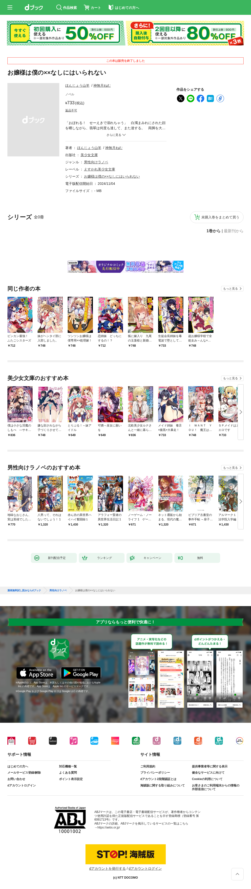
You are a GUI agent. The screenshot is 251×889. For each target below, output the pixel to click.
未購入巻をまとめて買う (220, 217)
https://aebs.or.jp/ (108, 827)
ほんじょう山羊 (77, 85)
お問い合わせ (16, 779)
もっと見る (230, 288)
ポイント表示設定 (71, 779)
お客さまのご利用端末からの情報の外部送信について (215, 787)
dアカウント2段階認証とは (158, 779)
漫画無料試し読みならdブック (24, 590)
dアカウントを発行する (107, 868)
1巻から (214, 231)
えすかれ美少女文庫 (99, 169)
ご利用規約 (147, 766)
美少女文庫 (89, 155)
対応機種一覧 (68, 766)
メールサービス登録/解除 (24, 772)
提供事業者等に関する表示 (210, 766)
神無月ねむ (102, 85)
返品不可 (71, 110)
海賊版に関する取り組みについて (162, 785)
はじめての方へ (17, 766)
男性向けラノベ (96, 162)
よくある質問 (68, 772)
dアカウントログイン (21, 785)
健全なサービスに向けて (208, 772)
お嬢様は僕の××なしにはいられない (112, 176)
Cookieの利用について (207, 779)
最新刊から (234, 231)
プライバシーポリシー (155, 772)
